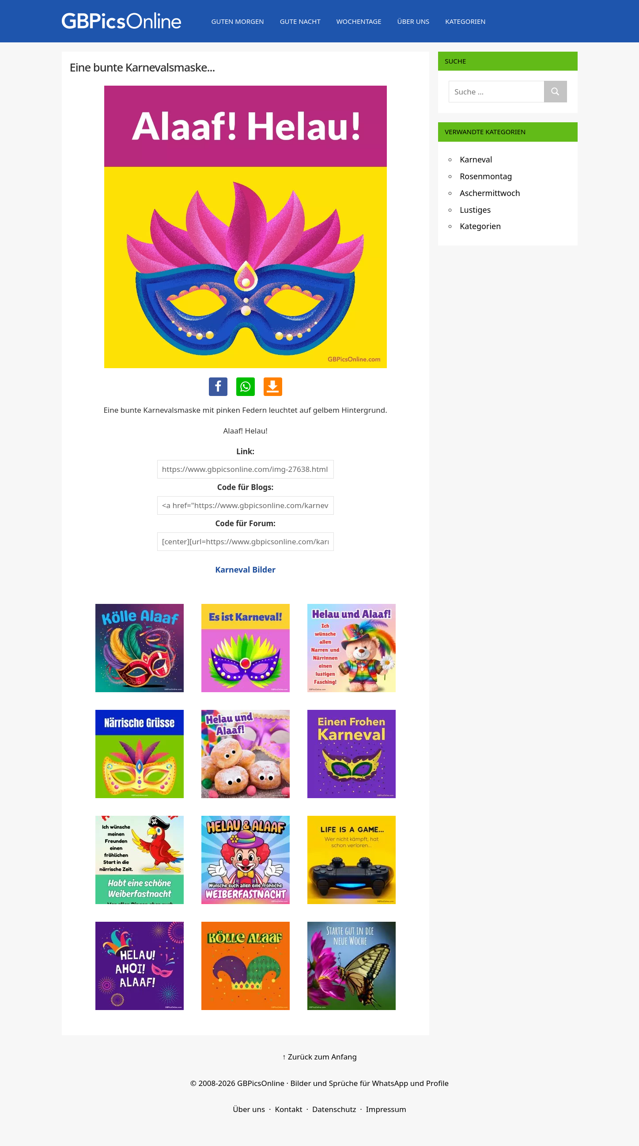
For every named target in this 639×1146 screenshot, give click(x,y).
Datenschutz (334, 1109)
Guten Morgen (238, 21)
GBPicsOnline (260, 1083)
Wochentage (359, 21)
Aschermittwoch (490, 193)
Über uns (413, 21)
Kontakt (288, 1109)
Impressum (386, 1109)
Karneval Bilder (245, 569)
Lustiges (475, 209)
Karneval (476, 159)
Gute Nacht (300, 21)
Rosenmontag (486, 176)
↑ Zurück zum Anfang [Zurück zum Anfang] (319, 1057)
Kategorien (465, 21)
